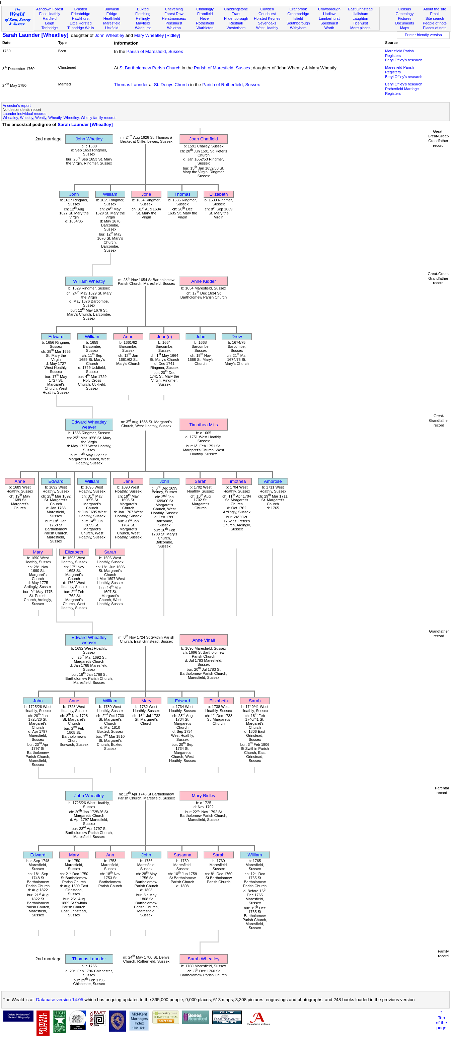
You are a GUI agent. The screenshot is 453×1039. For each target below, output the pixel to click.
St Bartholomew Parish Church (150, 67)
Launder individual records (24, 114)
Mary (38, 552)
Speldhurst (329, 23)
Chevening (174, 9)
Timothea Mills (203, 424)
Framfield (205, 14)
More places (360, 28)
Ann (110, 854)
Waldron (174, 28)
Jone (146, 194)
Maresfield (111, 23)
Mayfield (143, 23)
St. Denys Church (171, 84)
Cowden (267, 9)
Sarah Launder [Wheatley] (35, 35)
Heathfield (111, 18)
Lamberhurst (329, 18)
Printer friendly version (423, 35)
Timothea (236, 481)
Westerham (236, 28)
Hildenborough (236, 18)
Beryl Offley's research (403, 60)
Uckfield (112, 28)
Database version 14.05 (59, 999)
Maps (404, 28)
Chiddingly (205, 9)
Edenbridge (80, 14)
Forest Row (173, 14)
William (110, 194)
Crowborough (329, 9)
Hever (205, 18)
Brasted (80, 9)
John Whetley (89, 138)
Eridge (111, 14)
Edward (55, 336)
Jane (128, 481)
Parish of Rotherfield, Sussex (231, 84)
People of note (435, 23)
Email (435, 14)
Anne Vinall (203, 640)
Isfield (298, 18)
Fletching (142, 14)
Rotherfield (205, 23)
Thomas (182, 194)
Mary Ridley (203, 795)
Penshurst (173, 23)
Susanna (183, 854)
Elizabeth (219, 194)
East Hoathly (49, 14)
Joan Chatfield (203, 138)
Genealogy (405, 14)
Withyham (298, 28)
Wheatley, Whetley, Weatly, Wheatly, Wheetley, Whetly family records (60, 118)
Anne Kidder (203, 281)
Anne (128, 336)
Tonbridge (50, 28)
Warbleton (205, 28)
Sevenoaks (267, 23)
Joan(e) (164, 336)
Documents (404, 23)
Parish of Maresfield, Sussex (155, 51)
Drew (236, 336)
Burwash (111, 9)
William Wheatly (89, 281)
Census (404, 9)
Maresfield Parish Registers (399, 53)
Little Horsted (80, 23)
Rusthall (236, 23)
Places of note (434, 28)
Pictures (404, 18)
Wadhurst (143, 28)
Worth (329, 28)
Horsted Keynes (267, 18)
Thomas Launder (131, 84)
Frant (236, 14)
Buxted (143, 9)
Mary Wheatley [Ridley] (157, 35)
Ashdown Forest (49, 9)
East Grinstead (360, 9)
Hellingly (143, 18)
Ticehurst (360, 23)
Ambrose (273, 481)
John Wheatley (109, 35)
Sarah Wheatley (204, 958)
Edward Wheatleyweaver (89, 424)
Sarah (201, 481)
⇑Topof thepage (441, 1020)
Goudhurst (267, 14)
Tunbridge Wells (80, 28)
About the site (435, 9)
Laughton (360, 18)
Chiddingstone (236, 9)
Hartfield (49, 18)
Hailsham (360, 14)
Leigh (49, 23)
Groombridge (298, 14)
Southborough (298, 23)
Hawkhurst (80, 18)
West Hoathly (267, 28)
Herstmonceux (174, 18)
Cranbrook (298, 9)
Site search (435, 18)
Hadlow (329, 14)
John (74, 194)
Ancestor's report (17, 106)
